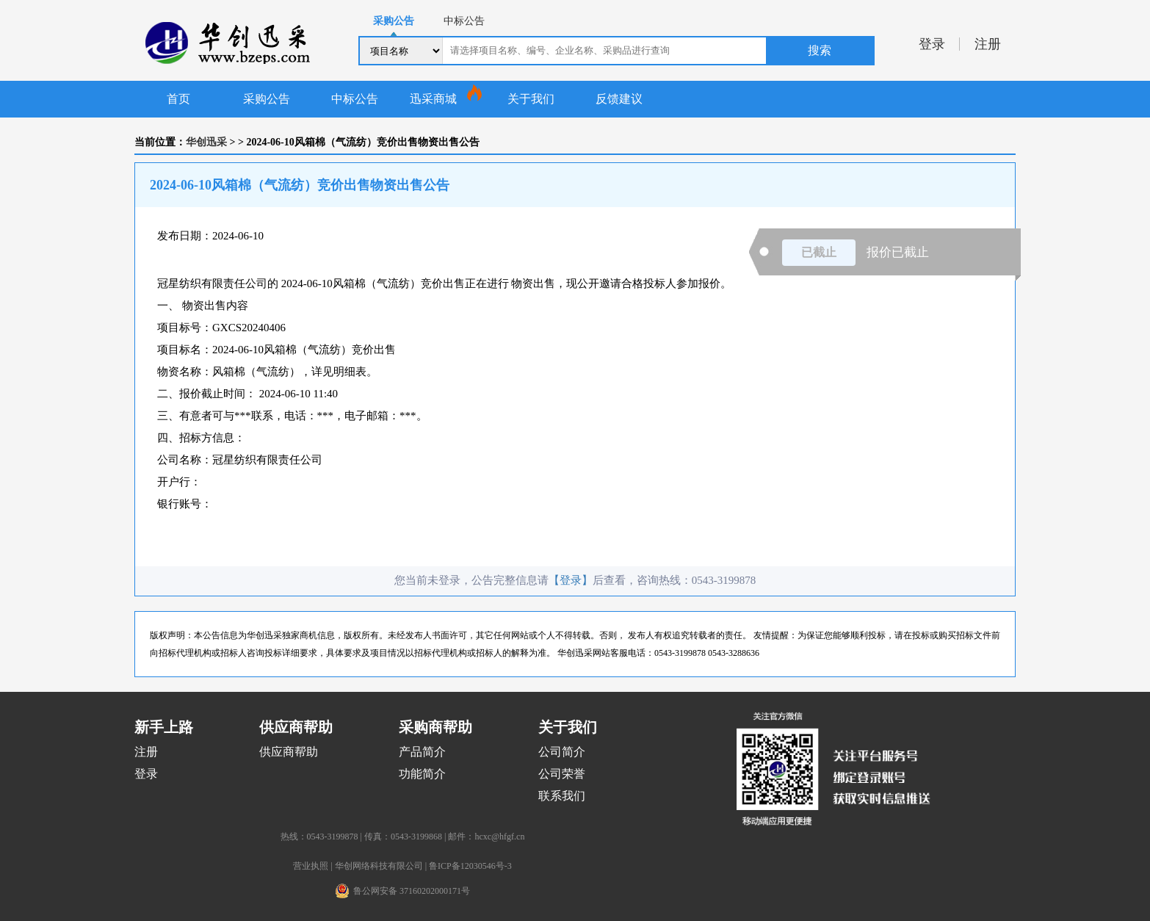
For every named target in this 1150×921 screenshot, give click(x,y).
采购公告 (266, 99)
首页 (178, 99)
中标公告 (354, 99)
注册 (987, 44)
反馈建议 (619, 99)
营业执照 (310, 866)
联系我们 (561, 796)
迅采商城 (433, 99)
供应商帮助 (288, 751)
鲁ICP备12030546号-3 (470, 866)
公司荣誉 (561, 774)
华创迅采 (206, 142)
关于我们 (530, 99)
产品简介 (422, 751)
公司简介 (561, 751)
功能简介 (422, 774)
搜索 (819, 50)
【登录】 (571, 580)
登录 (932, 44)
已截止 (818, 252)
